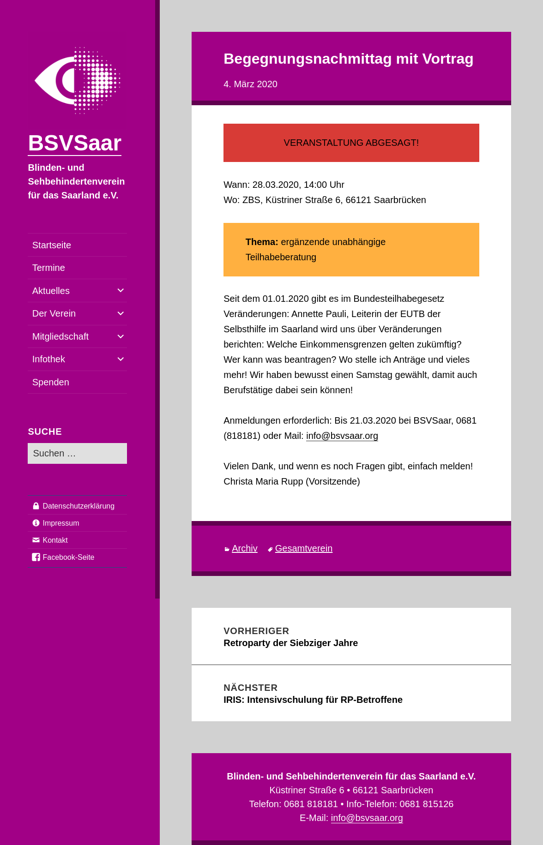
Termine (48, 268)
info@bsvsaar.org (342, 436)
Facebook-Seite (68, 557)
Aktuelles (51, 291)
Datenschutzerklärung (78, 506)
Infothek (48, 359)
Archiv (245, 548)
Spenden (50, 382)
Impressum (60, 523)
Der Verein (54, 313)
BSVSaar (74, 143)
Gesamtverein (304, 548)
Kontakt (54, 540)
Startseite (51, 245)
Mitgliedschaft (60, 336)
